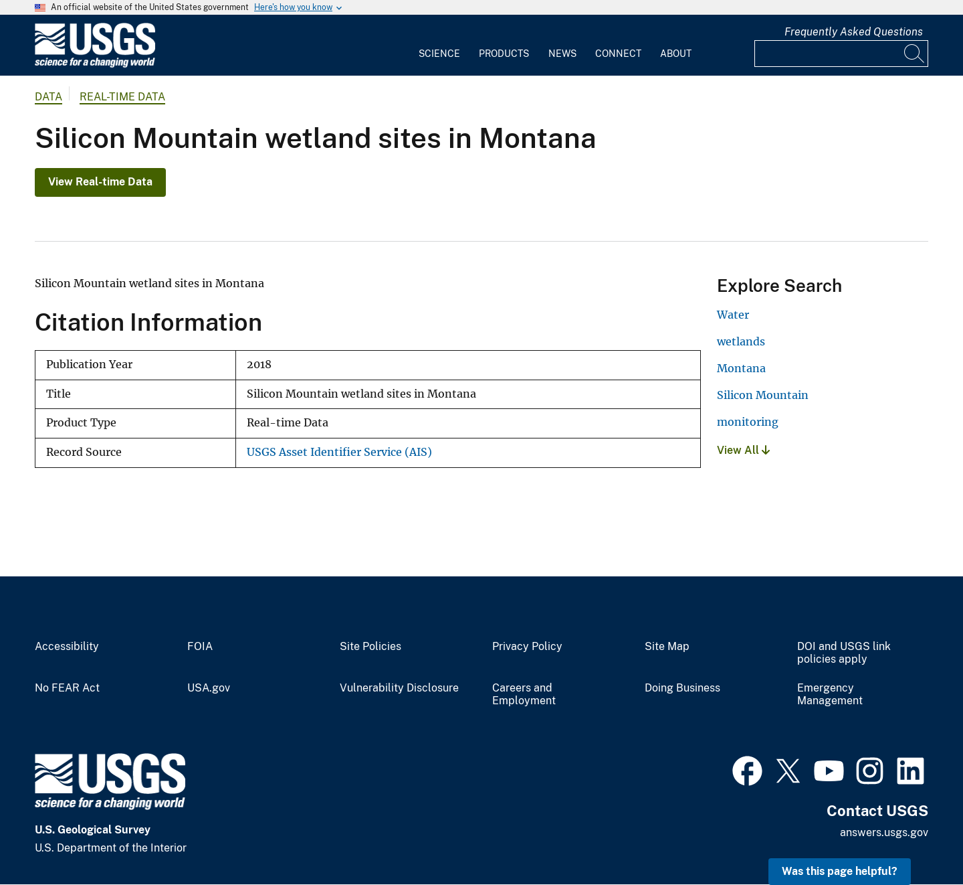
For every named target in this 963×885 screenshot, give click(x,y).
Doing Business (682, 688)
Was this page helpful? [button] (839, 871)
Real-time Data (122, 96)
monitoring (747, 421)
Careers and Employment (524, 694)
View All (743, 450)
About (675, 53)
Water (733, 314)
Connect (618, 53)
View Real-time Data (100, 181)
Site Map (667, 647)
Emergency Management (830, 694)
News (562, 53)
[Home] (95, 64)
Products (504, 53)
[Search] (914, 53)
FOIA (200, 647)
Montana (741, 368)
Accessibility (67, 647)
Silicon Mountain (763, 395)
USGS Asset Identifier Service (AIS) (339, 452)
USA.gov (208, 688)
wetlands (741, 341)
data (48, 96)
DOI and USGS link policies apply (844, 653)
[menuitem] (439, 45)
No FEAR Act (67, 688)
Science (439, 53)
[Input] (841, 53)
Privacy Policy (527, 647)
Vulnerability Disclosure (399, 688)
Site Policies (370, 647)
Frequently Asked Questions (853, 31)
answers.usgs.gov (884, 832)
